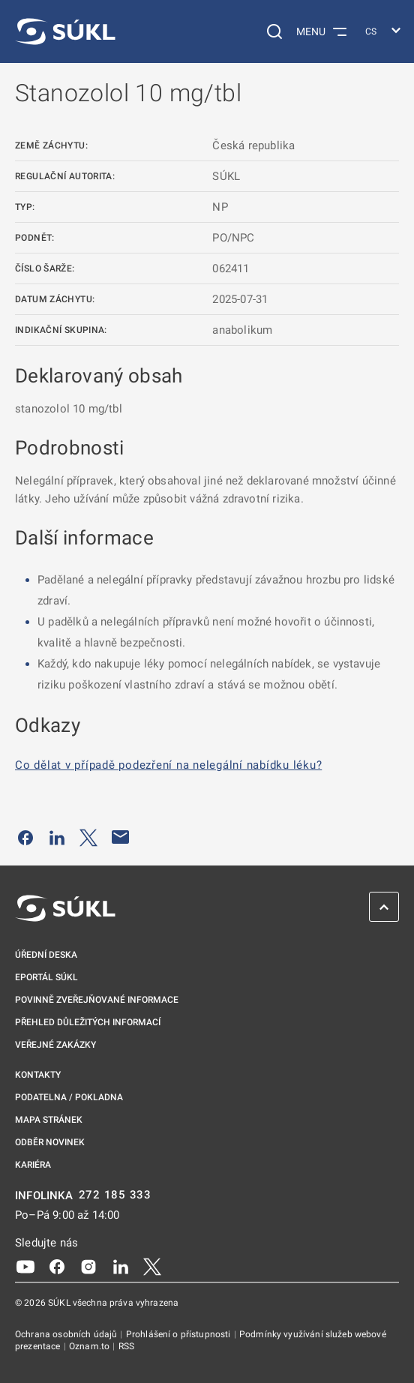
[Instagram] (88, 1266)
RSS (126, 1346)
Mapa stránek (48, 1119)
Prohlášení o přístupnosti (179, 1334)
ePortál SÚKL (46, 977)
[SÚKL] (65, 31)
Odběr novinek (50, 1142)
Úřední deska (46, 955)
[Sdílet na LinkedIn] (57, 837)
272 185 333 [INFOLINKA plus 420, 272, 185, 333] (115, 1195)
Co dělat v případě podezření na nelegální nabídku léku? (168, 765)
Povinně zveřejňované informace (96, 999)
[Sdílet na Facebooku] (25, 837)
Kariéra (33, 1165)
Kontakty (38, 1075)
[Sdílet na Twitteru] (88, 837)
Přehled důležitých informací (87, 1022)
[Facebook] (57, 1266)
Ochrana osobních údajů (67, 1334)
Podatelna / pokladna (69, 1097)
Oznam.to (90, 1346)
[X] (152, 1266)
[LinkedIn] (120, 1266)
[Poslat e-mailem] (120, 837)
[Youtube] (25, 1266)
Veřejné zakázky (55, 1045)
